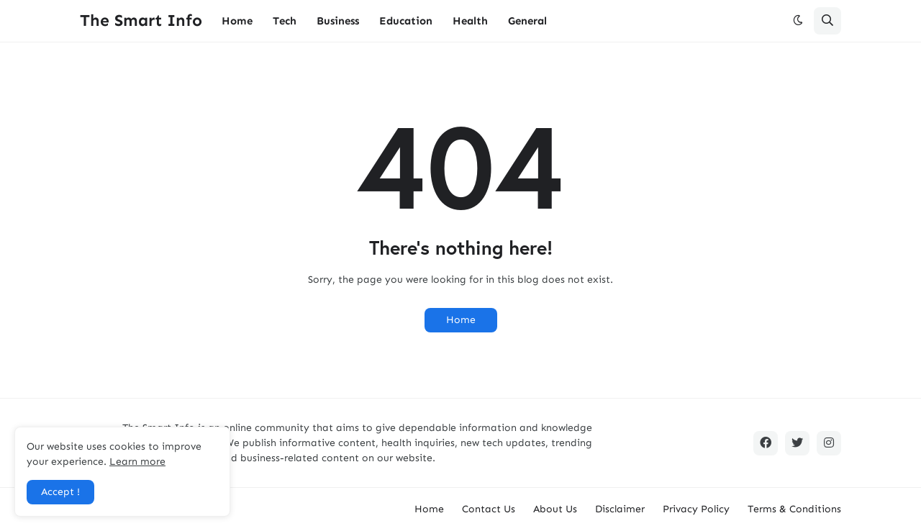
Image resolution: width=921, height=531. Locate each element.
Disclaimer (620, 509)
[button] (798, 21)
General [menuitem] (527, 20)
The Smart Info (141, 20)
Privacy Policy (696, 509)
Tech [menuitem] (284, 20)
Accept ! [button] (60, 492)
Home (461, 320)
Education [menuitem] (405, 20)
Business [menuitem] (338, 20)
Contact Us (488, 509)
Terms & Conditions (794, 509)
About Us (555, 509)
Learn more (137, 461)
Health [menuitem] (470, 20)
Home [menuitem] (237, 20)
